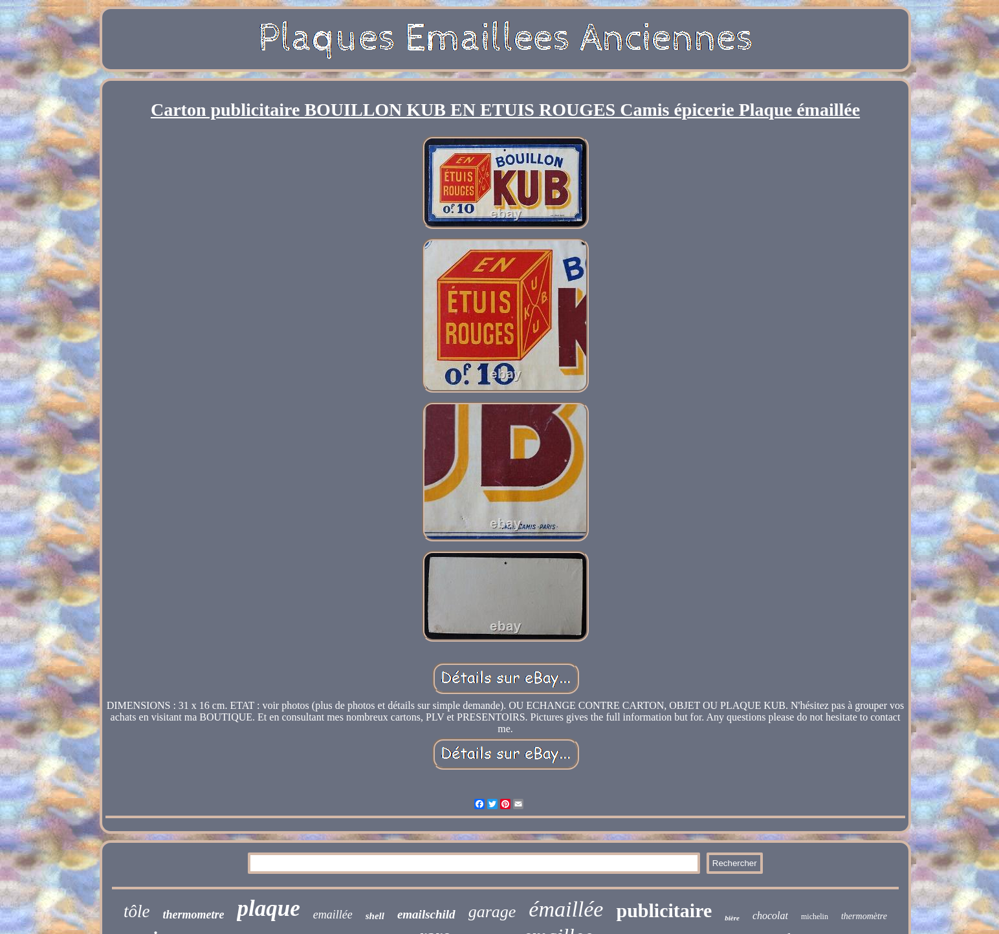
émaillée (566, 909)
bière (732, 918)
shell (375, 916)
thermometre (193, 914)
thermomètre (864, 916)
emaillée (333, 914)
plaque (268, 908)
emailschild (426, 914)
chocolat (770, 915)
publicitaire (664, 910)
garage (492, 911)
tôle (137, 911)
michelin (814, 916)
